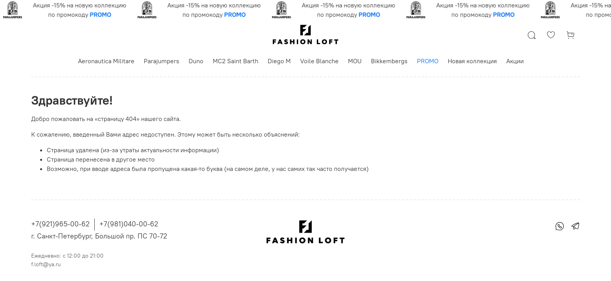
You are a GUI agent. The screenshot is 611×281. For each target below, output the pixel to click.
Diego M (279, 61)
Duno (196, 61)
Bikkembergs (389, 61)
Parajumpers (161, 61)
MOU (355, 61)
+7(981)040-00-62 (128, 223)
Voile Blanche (319, 61)
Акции (515, 61)
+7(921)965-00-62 (60, 223)
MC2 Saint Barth (235, 61)
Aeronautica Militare (106, 61)
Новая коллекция (472, 61)
